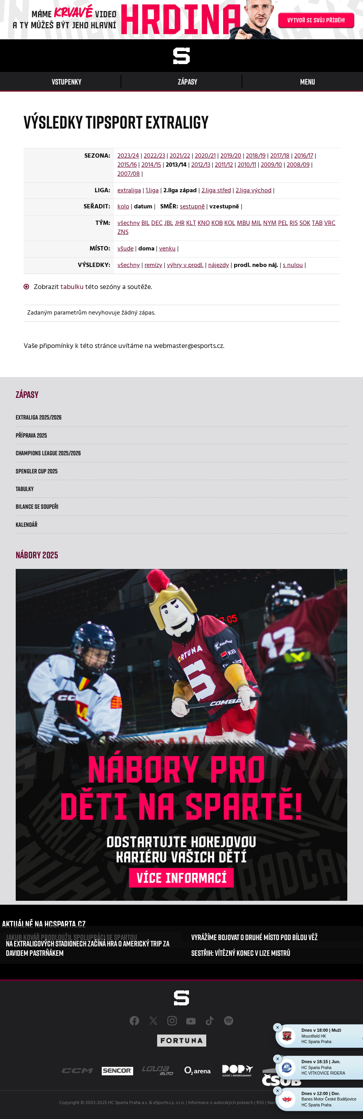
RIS (294, 223)
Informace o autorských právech (220, 1103)
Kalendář (26, 524)
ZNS (122, 232)
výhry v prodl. (185, 265)
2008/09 (298, 165)
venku (167, 249)
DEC (157, 223)
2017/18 (280, 156)
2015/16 (127, 165)
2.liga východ (253, 191)
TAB (317, 223)
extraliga (129, 191)
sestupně (192, 207)
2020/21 (205, 156)
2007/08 (128, 174)
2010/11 (247, 165)
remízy (153, 265)
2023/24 (128, 156)
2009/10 (271, 165)
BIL (145, 223)
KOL (229, 223)
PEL (283, 223)
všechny (128, 223)
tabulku (72, 287)
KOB (217, 223)
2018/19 (256, 156)
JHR (180, 223)
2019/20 (230, 156)
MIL (256, 223)
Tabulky (25, 489)
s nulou (293, 265)
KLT (191, 223)
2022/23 (154, 156)
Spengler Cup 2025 (37, 471)
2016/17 (303, 156)
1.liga (152, 191)
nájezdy (218, 265)
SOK (304, 223)
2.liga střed (216, 191)
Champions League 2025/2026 (48, 453)
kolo (123, 207)
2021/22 (180, 156)
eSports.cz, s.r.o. (169, 1103)
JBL (168, 223)
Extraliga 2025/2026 (39, 417)
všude (125, 249)
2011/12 (224, 165)
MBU (243, 223)
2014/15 (151, 165)
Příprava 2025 (31, 435)
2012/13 (200, 165)
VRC (330, 223)
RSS (260, 1103)
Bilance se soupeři (37, 506)
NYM (270, 223)
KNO (204, 223)
